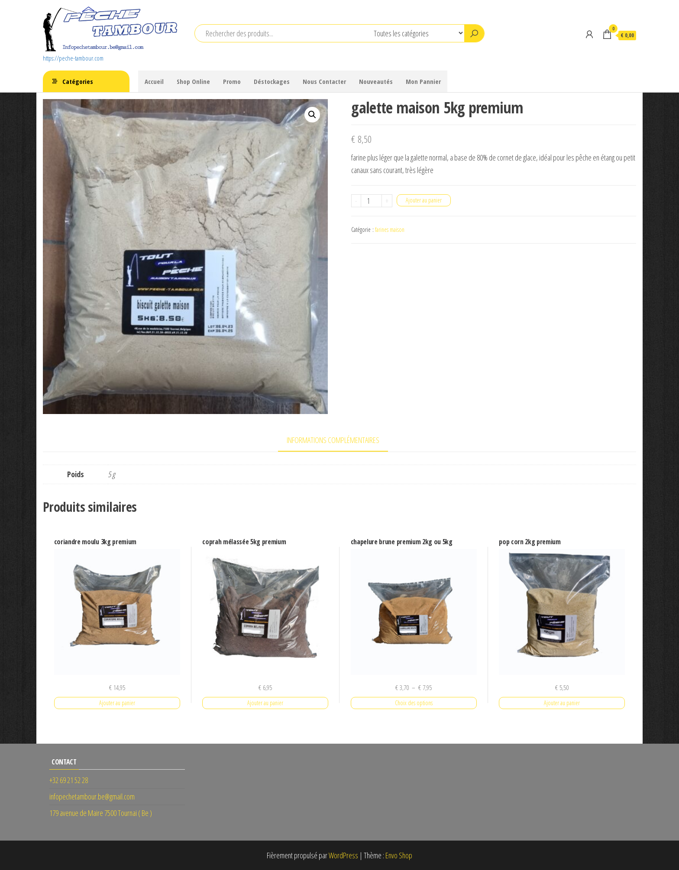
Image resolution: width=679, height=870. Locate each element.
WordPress (343, 855)
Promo (232, 81)
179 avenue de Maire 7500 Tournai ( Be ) (100, 813)
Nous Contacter (324, 81)
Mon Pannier (423, 81)
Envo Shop (398, 855)
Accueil (154, 81)
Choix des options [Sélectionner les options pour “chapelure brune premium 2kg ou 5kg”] (414, 703)
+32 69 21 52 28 (68, 780)
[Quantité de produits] (371, 200)
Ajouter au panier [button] (117, 703)
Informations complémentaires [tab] (333, 440)
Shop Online (193, 81)
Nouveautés (376, 81)
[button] (312, 114)
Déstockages (272, 81)
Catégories (77, 81)
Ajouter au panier (424, 200)
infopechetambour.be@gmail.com (92, 796)
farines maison (389, 229)
